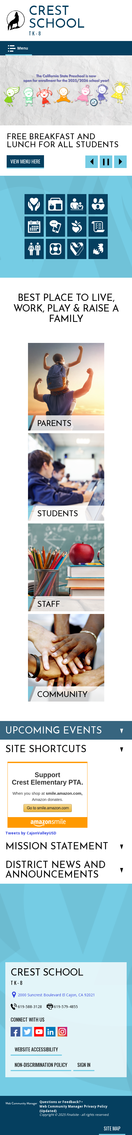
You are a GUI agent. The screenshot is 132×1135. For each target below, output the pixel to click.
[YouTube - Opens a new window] (39, 1031)
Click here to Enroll (31, 161)
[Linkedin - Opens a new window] (50, 1031)
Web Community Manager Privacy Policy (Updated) (73, 1108)
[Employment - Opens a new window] (76, 249)
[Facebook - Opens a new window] (15, 1031)
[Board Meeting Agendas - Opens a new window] (98, 226)
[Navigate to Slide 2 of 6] (120, 161)
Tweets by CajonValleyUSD (30, 832)
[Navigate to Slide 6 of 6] (91, 161)
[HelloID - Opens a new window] (98, 249)
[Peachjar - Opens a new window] (76, 226)
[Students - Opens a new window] (66, 477)
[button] (18, 48)
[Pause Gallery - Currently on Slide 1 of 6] (106, 161)
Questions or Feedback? (60, 1102)
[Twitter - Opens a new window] (27, 1031)
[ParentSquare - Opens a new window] (55, 249)
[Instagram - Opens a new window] (62, 1031)
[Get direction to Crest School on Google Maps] (55, 995)
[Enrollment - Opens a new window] (34, 249)
